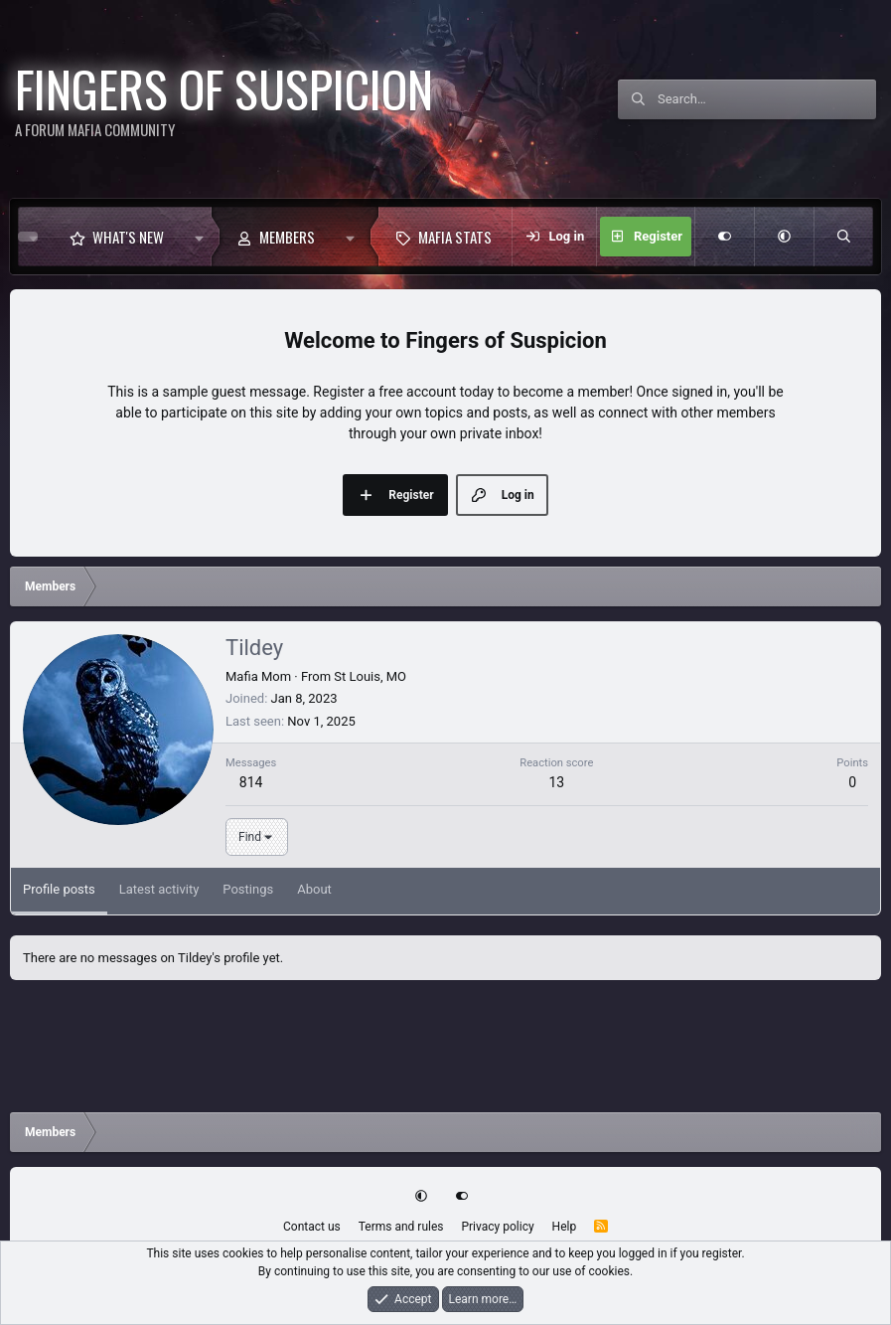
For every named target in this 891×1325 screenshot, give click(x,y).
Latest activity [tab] (159, 889)
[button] (199, 236)
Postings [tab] (248, 889)
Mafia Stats (455, 237)
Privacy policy (497, 1227)
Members (287, 237)
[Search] (767, 99)
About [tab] (314, 889)
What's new (128, 237)
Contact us (312, 1227)
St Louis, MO (370, 676)
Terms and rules (401, 1227)
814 (251, 782)
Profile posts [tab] (59, 889)
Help (564, 1227)
